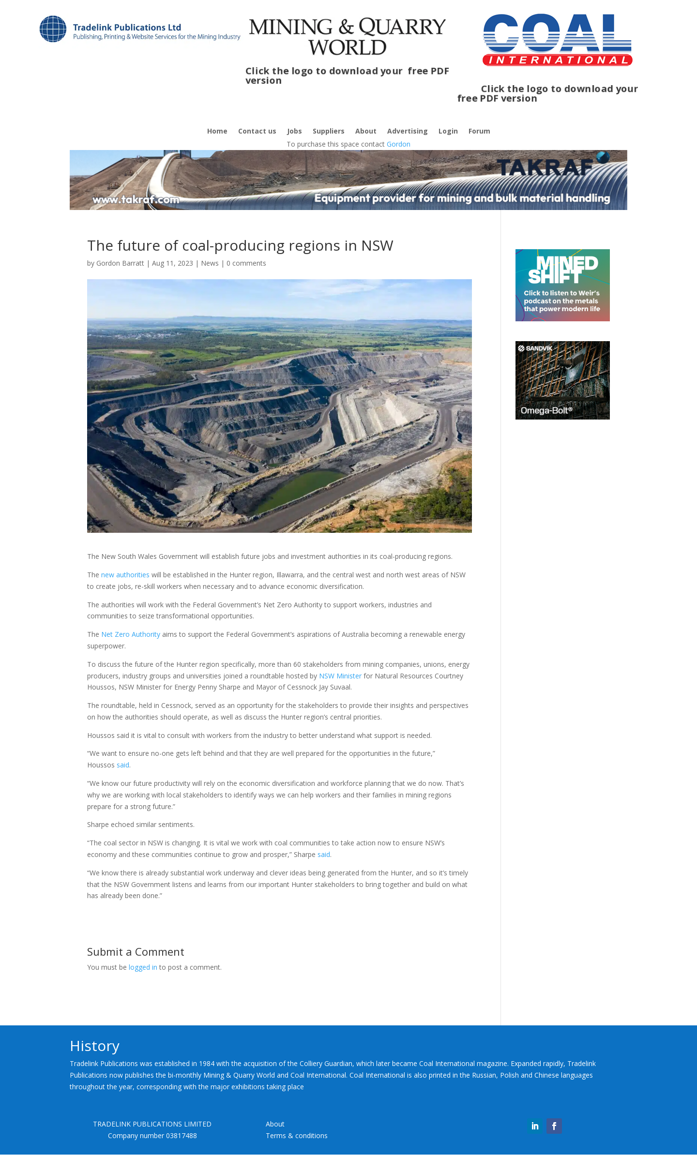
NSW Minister (340, 675)
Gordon (398, 144)
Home (217, 131)
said (123, 764)
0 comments (246, 263)
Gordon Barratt (120, 263)
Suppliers (329, 131)
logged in (143, 967)
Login (448, 131)
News (210, 263)
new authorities (125, 574)
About (366, 131)
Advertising (407, 131)
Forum (479, 131)
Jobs (294, 131)
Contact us (257, 131)
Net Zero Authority (130, 634)
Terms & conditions (297, 1135)
